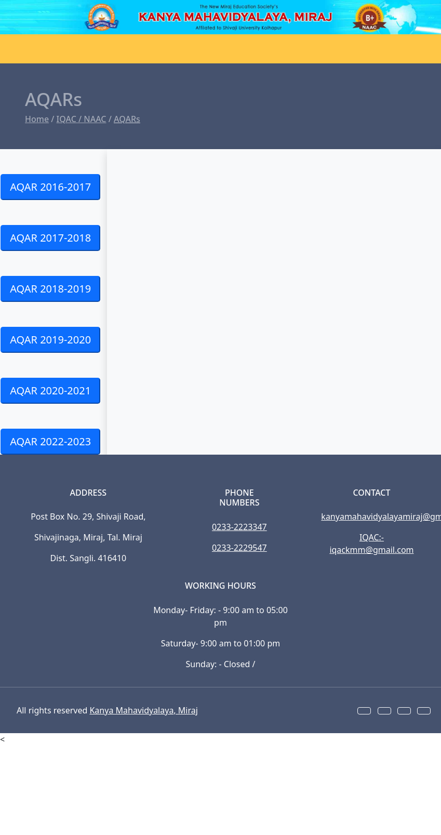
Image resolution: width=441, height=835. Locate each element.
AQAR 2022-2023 (50, 441)
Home (37, 119)
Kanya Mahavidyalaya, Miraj (143, 710)
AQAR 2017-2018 (50, 238)
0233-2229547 (239, 547)
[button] (364, 710)
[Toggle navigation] (20, 48)
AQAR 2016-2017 (50, 187)
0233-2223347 (239, 527)
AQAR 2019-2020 (50, 340)
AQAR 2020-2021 (50, 390)
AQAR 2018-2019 (50, 289)
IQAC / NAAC (81, 119)
